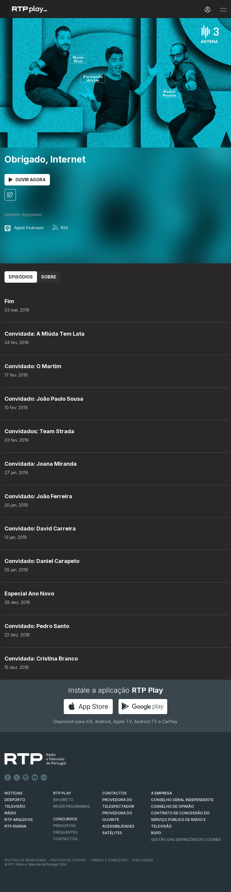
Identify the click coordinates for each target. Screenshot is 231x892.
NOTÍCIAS (14, 793)
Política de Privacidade (25, 860)
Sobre (48, 276)
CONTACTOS (114, 793)
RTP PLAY (62, 793)
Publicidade (142, 860)
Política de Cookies (68, 860)
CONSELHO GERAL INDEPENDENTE (182, 799)
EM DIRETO (63, 799)
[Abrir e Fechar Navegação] (223, 10)
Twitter (17, 777)
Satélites (112, 833)
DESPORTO (15, 799)
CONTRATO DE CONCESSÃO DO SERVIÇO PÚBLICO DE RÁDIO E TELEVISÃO (180, 819)
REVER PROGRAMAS (71, 806)
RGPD (156, 833)
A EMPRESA (161, 793)
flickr (44, 777)
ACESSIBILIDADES (118, 826)
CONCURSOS (65, 819)
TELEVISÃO (15, 806)
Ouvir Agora (27, 179)
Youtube (35, 777)
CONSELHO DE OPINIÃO (172, 806)
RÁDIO (10, 813)
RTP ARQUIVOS (19, 819)
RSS (60, 227)
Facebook (8, 777)
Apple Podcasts (24, 227)
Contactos (65, 839)
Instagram (26, 777)
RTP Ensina (15, 826)
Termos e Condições (109, 860)
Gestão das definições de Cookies (186, 839)
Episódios (21, 276)
